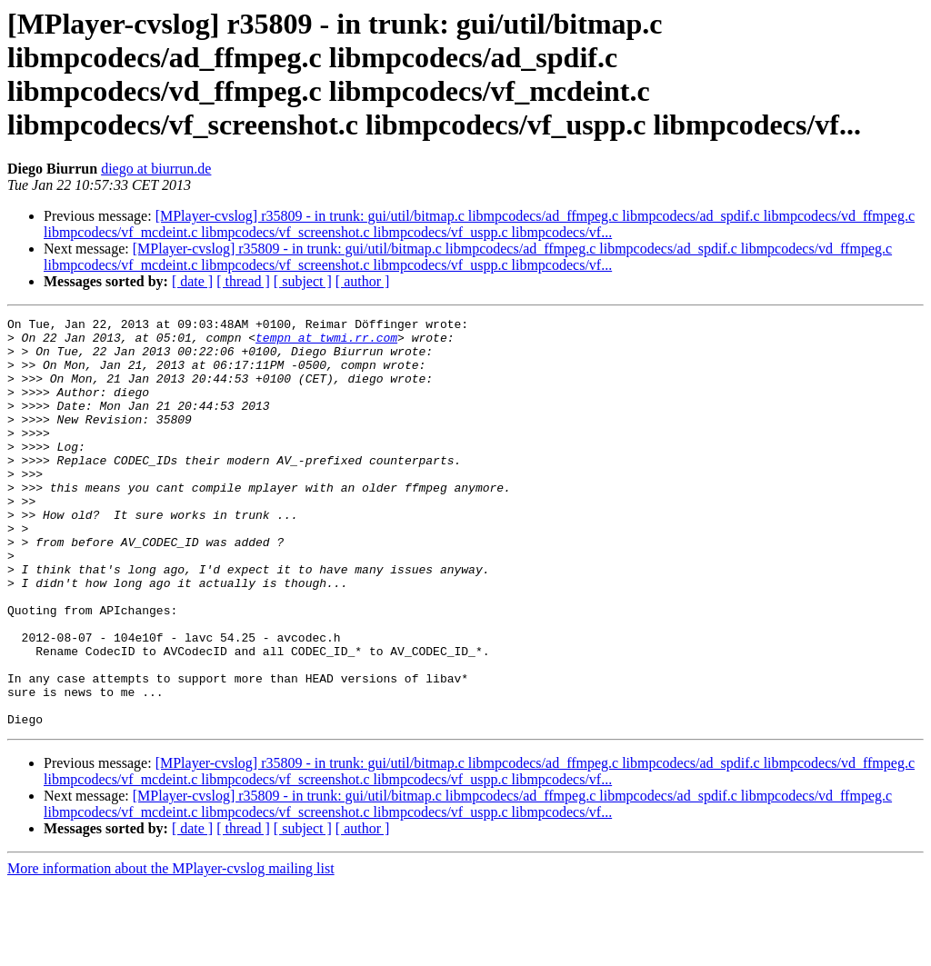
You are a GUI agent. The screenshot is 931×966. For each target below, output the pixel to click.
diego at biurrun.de (156, 168)
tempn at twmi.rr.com (326, 342)
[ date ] (192, 281)
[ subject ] (303, 281)
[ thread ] (243, 281)
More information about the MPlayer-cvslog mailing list (171, 950)
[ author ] (362, 281)
